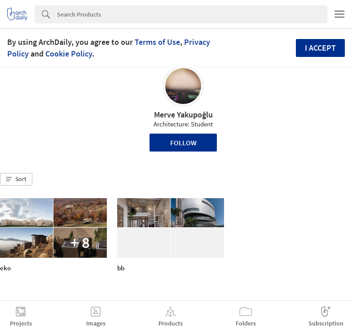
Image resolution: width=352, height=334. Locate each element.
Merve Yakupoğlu (183, 114)
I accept (320, 48)
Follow (183, 142)
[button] (16, 179)
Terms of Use (157, 42)
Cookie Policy (68, 53)
